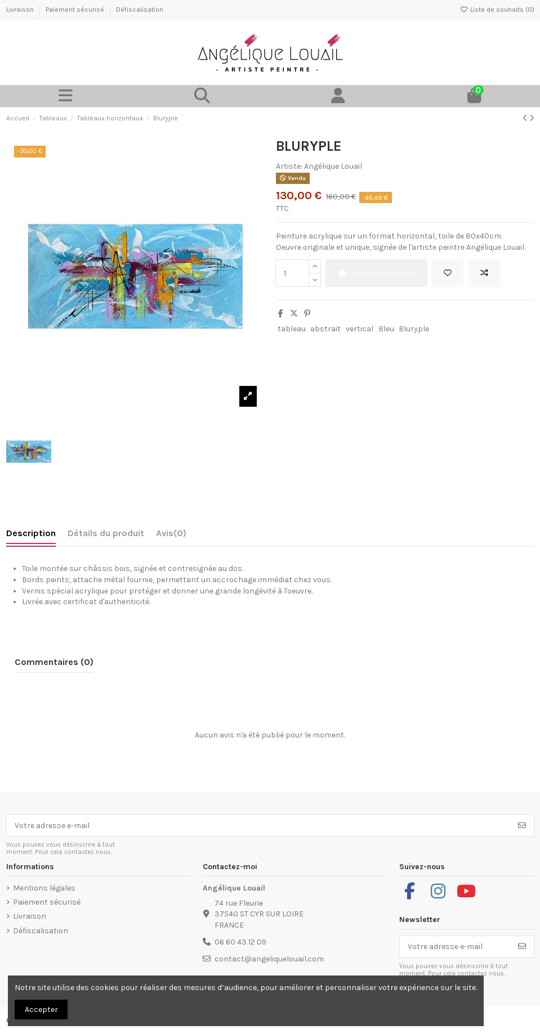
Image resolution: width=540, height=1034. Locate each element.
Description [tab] (31, 533)
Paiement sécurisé (76, 10)
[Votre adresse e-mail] (259, 825)
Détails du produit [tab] (106, 533)
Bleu (386, 329)
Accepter (41, 1009)
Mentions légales (44, 888)
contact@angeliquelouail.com (269, 959)
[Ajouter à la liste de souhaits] (447, 273)
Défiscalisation (139, 10)
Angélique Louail (333, 166)
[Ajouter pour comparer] (484, 273)
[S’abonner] (522, 825)
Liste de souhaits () (497, 10)
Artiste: (289, 166)
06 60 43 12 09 (240, 942)
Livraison (20, 10)
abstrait (325, 329)
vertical (359, 329)
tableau (292, 329)
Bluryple (414, 329)
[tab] (171, 535)
